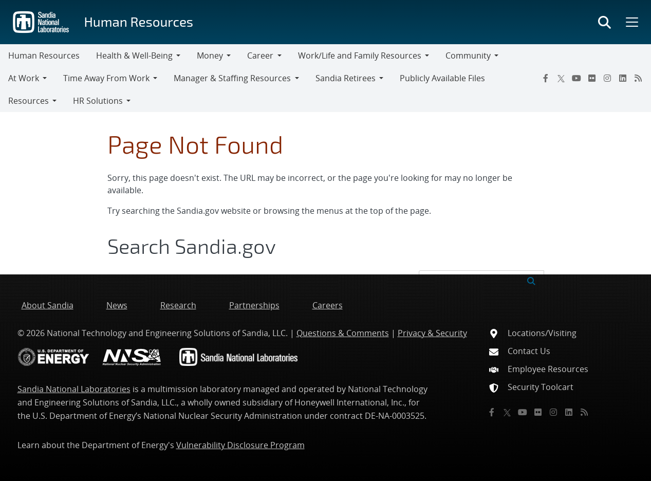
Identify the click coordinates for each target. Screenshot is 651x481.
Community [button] (468, 55)
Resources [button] (28, 100)
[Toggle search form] (604, 22)
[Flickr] (592, 78)
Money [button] (210, 55)
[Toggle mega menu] (631, 22)
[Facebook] (545, 78)
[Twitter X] (561, 78)
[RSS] (638, 78)
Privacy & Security (432, 333)
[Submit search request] (531, 280)
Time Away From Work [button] (106, 78)
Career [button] (260, 55)
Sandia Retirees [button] (345, 78)
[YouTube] (576, 78)
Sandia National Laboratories (74, 389)
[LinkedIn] (622, 78)
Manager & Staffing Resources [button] (232, 78)
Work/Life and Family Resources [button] (359, 55)
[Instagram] (607, 78)
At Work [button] (23, 78)
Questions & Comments (342, 333)
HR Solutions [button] (98, 100)
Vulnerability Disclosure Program (240, 445)
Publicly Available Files (442, 78)
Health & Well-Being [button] (134, 55)
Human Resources (138, 21)
